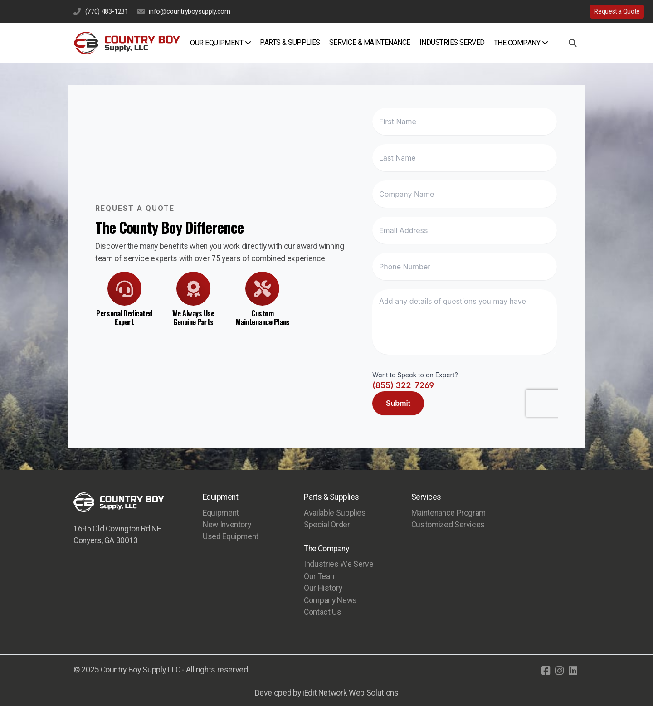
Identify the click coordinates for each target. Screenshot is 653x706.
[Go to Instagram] (559, 670)
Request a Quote (617, 11)
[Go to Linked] (573, 670)
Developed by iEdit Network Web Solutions (327, 692)
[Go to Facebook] (545, 670)
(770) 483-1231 (106, 11)
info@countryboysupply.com (189, 11)
